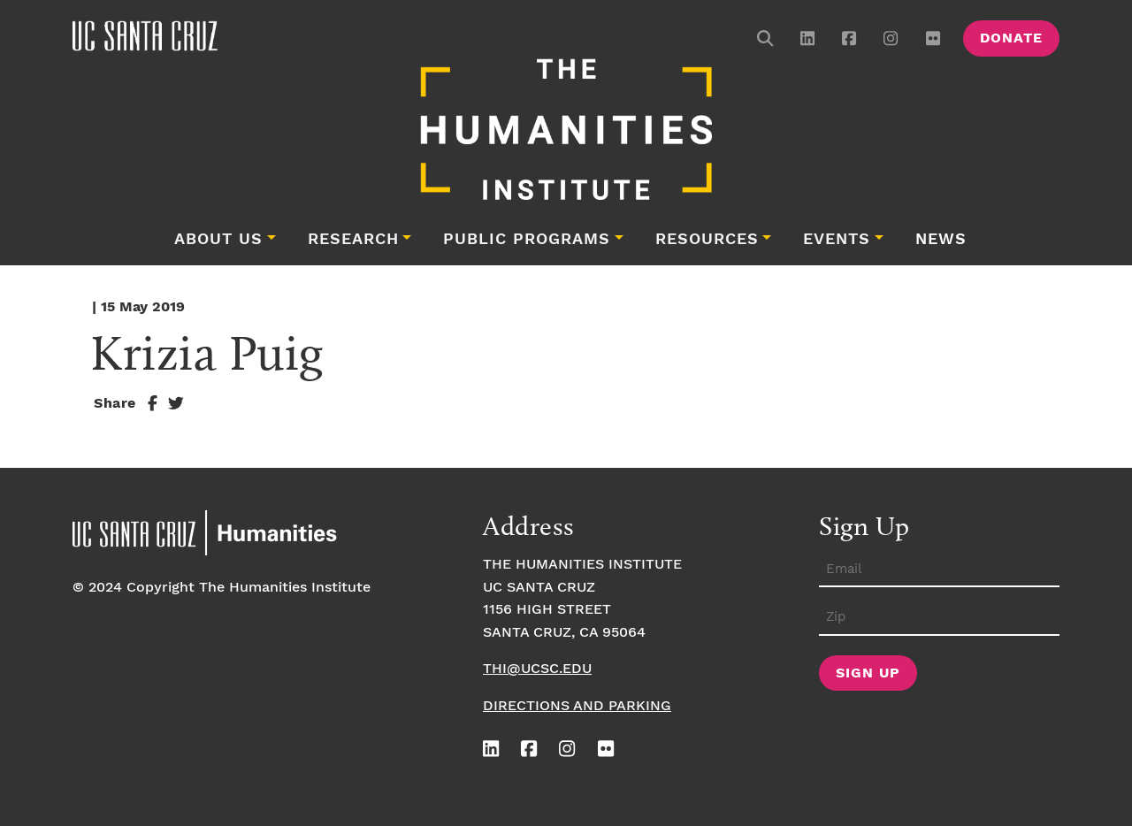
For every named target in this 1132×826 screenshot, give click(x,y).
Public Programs (526, 239)
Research (353, 239)
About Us (218, 239)
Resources (707, 239)
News (941, 239)
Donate (1011, 38)
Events (836, 239)
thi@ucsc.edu (537, 669)
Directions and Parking (577, 706)
